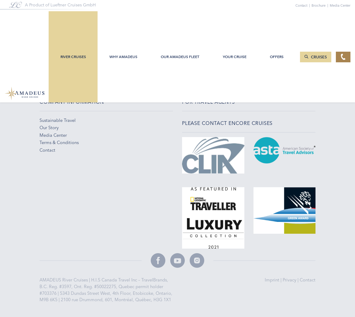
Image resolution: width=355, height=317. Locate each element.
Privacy (290, 280)
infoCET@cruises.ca (63, 66)
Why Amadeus (123, 19)
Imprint (273, 280)
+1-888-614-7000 (60, 73)
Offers (277, 19)
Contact (307, 280)
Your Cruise (234, 19)
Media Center (340, 5)
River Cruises (73, 19)
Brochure (321, 5)
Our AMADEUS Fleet (180, 19)
